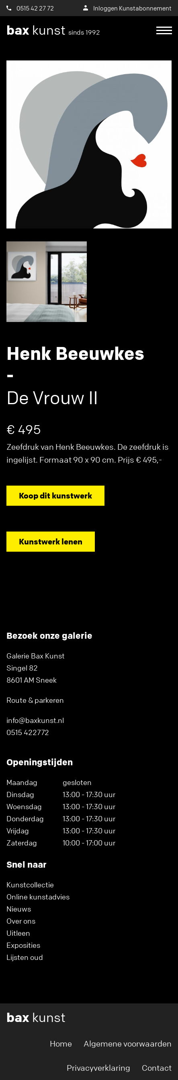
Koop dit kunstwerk (55, 495)
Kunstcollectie (30, 884)
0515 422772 (27, 732)
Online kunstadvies (38, 896)
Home (61, 1043)
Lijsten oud (24, 957)
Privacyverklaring (98, 1068)
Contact (157, 1068)
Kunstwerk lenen (50, 541)
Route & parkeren (35, 700)
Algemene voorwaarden (128, 1043)
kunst (53, 30)
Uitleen (18, 932)
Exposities (23, 945)
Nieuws (18, 908)
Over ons (20, 920)
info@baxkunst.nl (35, 720)
